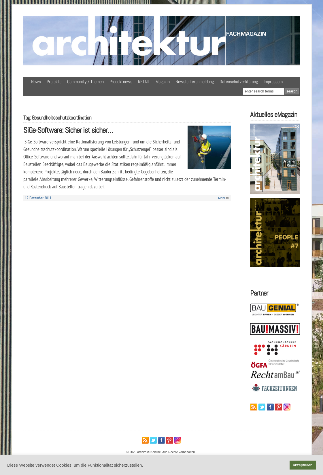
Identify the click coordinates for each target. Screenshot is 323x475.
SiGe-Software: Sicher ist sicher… (68, 130)
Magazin (163, 82)
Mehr (221, 198)
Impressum (273, 82)
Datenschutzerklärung (239, 82)
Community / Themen (85, 82)
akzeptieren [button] (302, 465)
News (36, 82)
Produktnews (120, 82)
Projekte (54, 82)
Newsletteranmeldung (194, 82)
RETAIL (144, 82)
